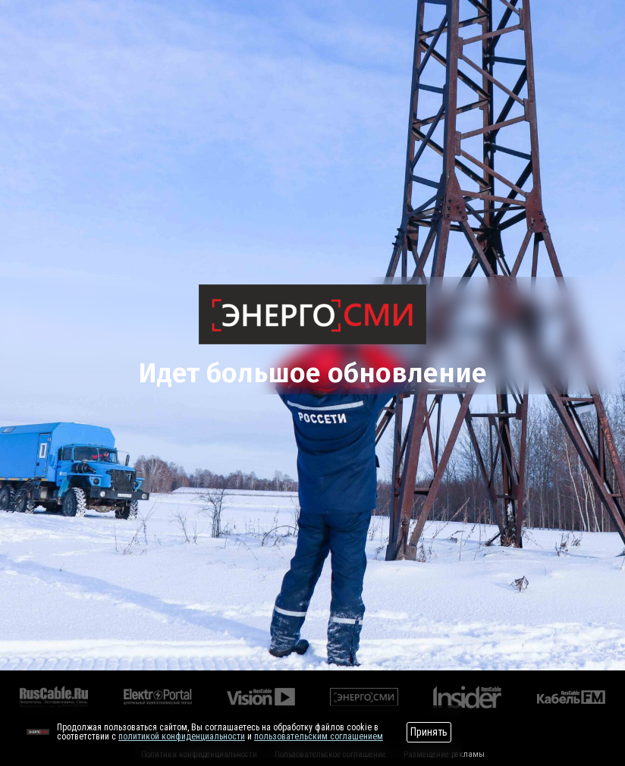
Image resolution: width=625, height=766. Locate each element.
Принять (429, 732)
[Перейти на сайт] (38, 731)
